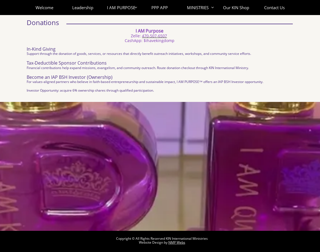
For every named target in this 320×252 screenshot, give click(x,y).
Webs (181, 242)
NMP (172, 242)
